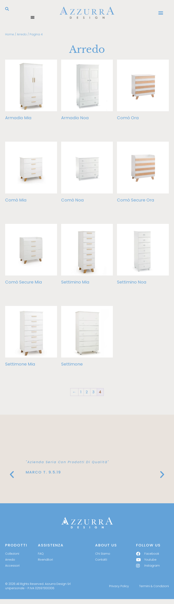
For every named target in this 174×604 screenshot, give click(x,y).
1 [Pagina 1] (81, 392)
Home (9, 34)
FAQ (41, 554)
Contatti (101, 560)
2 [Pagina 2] (87, 392)
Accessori (12, 566)
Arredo (22, 34)
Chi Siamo (102, 554)
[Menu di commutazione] (32, 17)
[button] (7, 9)
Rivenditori (45, 560)
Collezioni (12, 554)
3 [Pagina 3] (93, 392)
